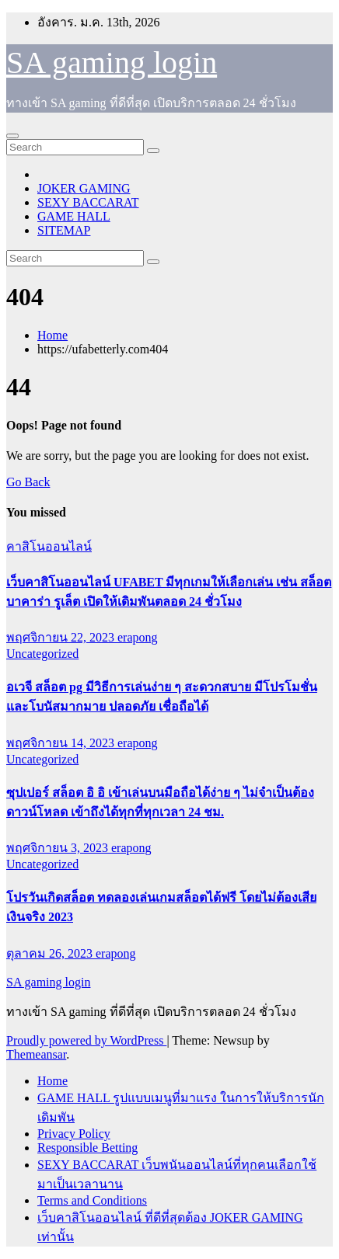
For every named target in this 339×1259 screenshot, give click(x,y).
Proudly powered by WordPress (86, 1040)
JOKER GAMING (84, 188)
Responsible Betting (87, 1147)
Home (52, 335)
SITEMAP (63, 230)
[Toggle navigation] (12, 136)
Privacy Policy (73, 1133)
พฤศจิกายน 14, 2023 (61, 742)
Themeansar (36, 1054)
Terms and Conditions (92, 1200)
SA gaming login (111, 62)
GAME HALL (73, 216)
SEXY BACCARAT (88, 202)
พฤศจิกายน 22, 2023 (61, 637)
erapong (137, 637)
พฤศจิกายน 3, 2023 (58, 847)
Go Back (28, 482)
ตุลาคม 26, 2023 (51, 953)
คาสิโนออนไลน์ (49, 546)
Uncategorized (42, 653)
